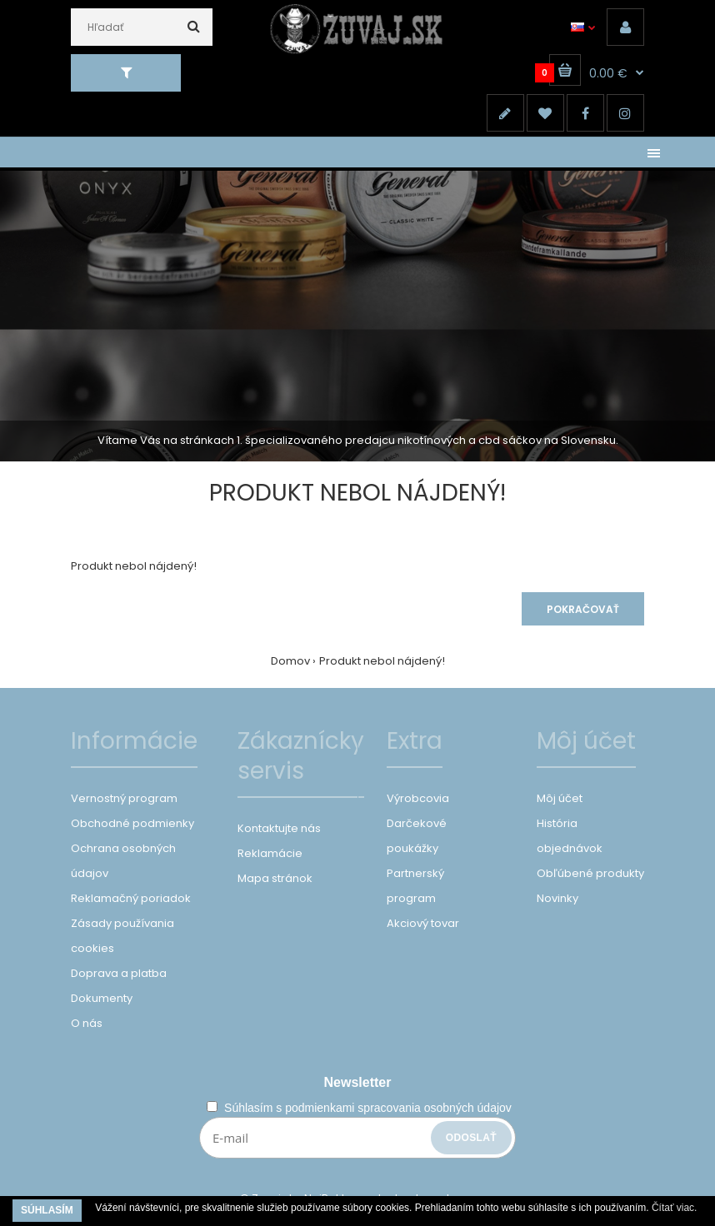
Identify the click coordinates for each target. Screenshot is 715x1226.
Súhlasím (47, 1210)
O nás (86, 1023)
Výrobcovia (418, 798)
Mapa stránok (275, 878)
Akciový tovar (423, 923)
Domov (290, 661)
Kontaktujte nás (279, 828)
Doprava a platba (119, 973)
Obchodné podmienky (132, 823)
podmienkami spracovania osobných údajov (398, 1107)
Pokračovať (583, 609)
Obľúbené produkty (590, 873)
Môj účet (559, 798)
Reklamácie (270, 853)
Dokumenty (101, 998)
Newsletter (358, 1082)
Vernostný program (124, 798)
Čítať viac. (675, 1208)
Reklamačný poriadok (131, 898)
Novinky (557, 898)
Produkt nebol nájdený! (382, 661)
